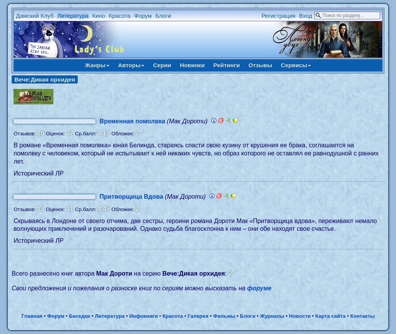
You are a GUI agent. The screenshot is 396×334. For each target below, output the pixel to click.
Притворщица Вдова (131, 196)
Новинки (192, 65)
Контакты (362, 316)
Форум (143, 15)
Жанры (97, 65)
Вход (305, 15)
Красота (119, 15)
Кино (98, 15)
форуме (259, 288)
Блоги (163, 15)
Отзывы (260, 65)
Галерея (198, 316)
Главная (31, 316)
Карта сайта (330, 316)
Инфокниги (143, 316)
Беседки (79, 316)
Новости (300, 316)
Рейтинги (226, 65)
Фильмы (224, 316)
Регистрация (278, 15)
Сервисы (296, 65)
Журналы (272, 316)
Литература (73, 15)
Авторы (131, 65)
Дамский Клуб (35, 15)
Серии (162, 65)
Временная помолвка (132, 121)
